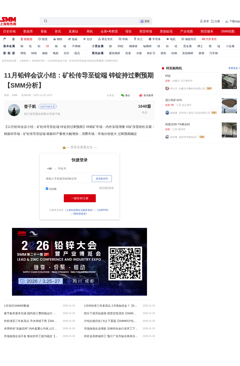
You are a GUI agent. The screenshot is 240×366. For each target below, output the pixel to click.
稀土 (200, 46)
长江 (138, 39)
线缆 (42, 39)
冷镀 (139, 53)
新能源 (26, 39)
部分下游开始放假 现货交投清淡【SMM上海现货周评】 (111, 313)
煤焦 (163, 53)
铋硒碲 (147, 46)
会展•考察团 (109, 31)
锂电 (23, 53)
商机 (90, 31)
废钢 (201, 53)
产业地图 (186, 31)
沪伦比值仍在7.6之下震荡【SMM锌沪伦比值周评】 (111, 321)
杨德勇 (174, 112)
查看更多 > (234, 68)
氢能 (55, 53)
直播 (72, 31)
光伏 (87, 39)
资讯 (58, 31)
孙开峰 (174, 137)
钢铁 (57, 39)
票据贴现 (166, 31)
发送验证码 (102, 178)
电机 (171, 39)
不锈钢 (76, 46)
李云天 (174, 88)
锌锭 (168, 75)
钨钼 (120, 46)
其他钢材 (187, 53)
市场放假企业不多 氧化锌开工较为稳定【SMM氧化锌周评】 (31, 336)
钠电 (34, 53)
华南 (123, 39)
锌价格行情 (38, 60)
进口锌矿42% (173, 100)
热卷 (128, 53)
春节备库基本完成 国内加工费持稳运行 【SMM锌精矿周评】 (31, 313)
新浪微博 (146, 95)
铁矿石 (151, 53)
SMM (14, 95)
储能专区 (188, 39)
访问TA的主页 (47, 106)
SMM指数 (228, 31)
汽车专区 (209, 39)
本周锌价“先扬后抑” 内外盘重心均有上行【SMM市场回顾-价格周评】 (31, 328)
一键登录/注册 (80, 198)
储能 (45, 53)
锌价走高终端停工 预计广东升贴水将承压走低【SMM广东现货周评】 (111, 336)
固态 (77, 53)
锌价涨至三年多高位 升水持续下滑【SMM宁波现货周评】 (31, 321)
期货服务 (207, 31)
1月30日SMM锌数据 (16, 305)
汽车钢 (213, 53)
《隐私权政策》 (79, 213)
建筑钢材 (114, 53)
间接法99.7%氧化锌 (177, 124)
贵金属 (187, 46)
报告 (128, 31)
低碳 (72, 39)
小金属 (230, 46)
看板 (44, 31)
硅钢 (174, 53)
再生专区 (105, 39)
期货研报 (145, 31)
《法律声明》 (102, 210)
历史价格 (9, 31)
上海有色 (24, 60)
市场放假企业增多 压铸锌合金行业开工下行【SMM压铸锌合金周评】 (111, 328)
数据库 (28, 31)
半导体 (155, 39)
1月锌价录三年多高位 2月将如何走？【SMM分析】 (111, 305)
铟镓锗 (133, 46)
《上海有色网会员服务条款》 (79, 210)
